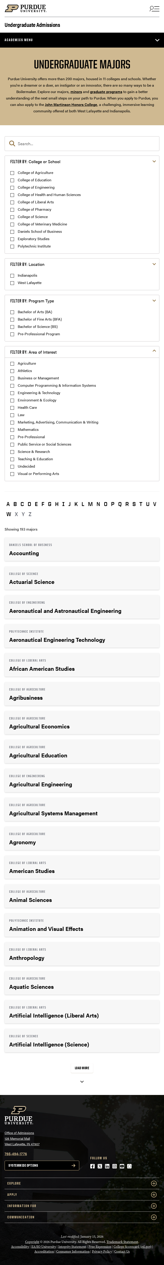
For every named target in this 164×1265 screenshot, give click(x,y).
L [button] (83, 504)
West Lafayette (29, 282)
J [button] (69, 504)
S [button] (134, 504)
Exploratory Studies (34, 238)
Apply (82, 1194)
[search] (82, 143)
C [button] (22, 504)
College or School (35, 161)
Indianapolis (27, 275)
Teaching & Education (35, 458)
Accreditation (44, 1251)
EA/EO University (43, 1247)
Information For (82, 1206)
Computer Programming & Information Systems (57, 385)
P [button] (112, 504)
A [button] (8, 504)
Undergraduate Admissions (32, 24)
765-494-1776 (16, 1153)
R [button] (127, 504)
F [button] (42, 504)
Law (21, 414)
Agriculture (27, 363)
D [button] (29, 504)
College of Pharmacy (34, 209)
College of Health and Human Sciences (49, 194)
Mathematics (28, 429)
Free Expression (99, 1247)
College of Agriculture (35, 172)
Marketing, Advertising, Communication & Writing (58, 422)
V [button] (154, 504)
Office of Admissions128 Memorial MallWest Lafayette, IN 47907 (22, 1138)
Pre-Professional (31, 436)
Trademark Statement (122, 1242)
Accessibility (20, 1247)
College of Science (33, 216)
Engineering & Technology (39, 392)
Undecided (26, 466)
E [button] (36, 504)
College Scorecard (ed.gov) (133, 1247)
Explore (82, 1183)
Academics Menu (19, 40)
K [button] (76, 504)
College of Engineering (36, 187)
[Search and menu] (153, 8)
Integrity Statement (72, 1247)
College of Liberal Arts (36, 202)
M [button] (90, 504)
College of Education (34, 179)
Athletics (25, 370)
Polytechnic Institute (34, 246)
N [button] (98, 504)
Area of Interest (33, 352)
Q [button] (120, 504)
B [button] (15, 504)
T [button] (140, 504)
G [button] (49, 504)
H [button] (57, 504)
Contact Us (122, 1251)
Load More (82, 1068)
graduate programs (106, 91)
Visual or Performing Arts (38, 473)
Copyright (32, 1242)
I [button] (63, 504)
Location (27, 264)
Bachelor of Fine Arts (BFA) (40, 319)
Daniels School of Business (40, 231)
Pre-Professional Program (39, 333)
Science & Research (34, 451)
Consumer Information (73, 1251)
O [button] (105, 504)
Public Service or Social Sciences (44, 444)
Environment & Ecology (37, 400)
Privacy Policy (102, 1251)
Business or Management (38, 378)
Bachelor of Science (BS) (38, 326)
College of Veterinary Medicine (42, 224)
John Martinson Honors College (71, 104)
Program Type (32, 301)
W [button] (8, 514)
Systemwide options (23, 1165)
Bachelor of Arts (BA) (35, 311)
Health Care (27, 407)
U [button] (147, 504)
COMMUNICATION (82, 1217)
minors (76, 91)
